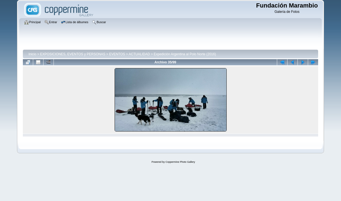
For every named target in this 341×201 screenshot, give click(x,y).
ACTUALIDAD (139, 54)
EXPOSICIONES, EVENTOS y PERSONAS (72, 54)
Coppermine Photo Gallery (180, 162)
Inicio (32, 54)
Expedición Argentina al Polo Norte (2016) (185, 54)
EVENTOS (117, 54)
